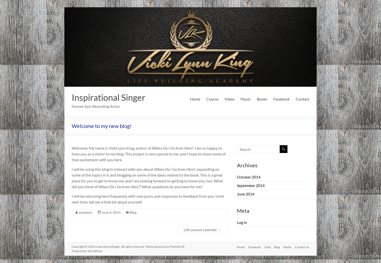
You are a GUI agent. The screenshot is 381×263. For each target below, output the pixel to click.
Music (246, 99)
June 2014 (245, 194)
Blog (133, 212)
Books (262, 99)
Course (212, 99)
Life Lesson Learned (202, 229)
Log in (242, 222)
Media (287, 246)
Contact (302, 99)
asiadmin (85, 212)
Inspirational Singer (109, 97)
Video (229, 99)
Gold (266, 246)
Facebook (281, 99)
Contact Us (302, 246)
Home (195, 99)
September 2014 (251, 185)
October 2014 (248, 177)
